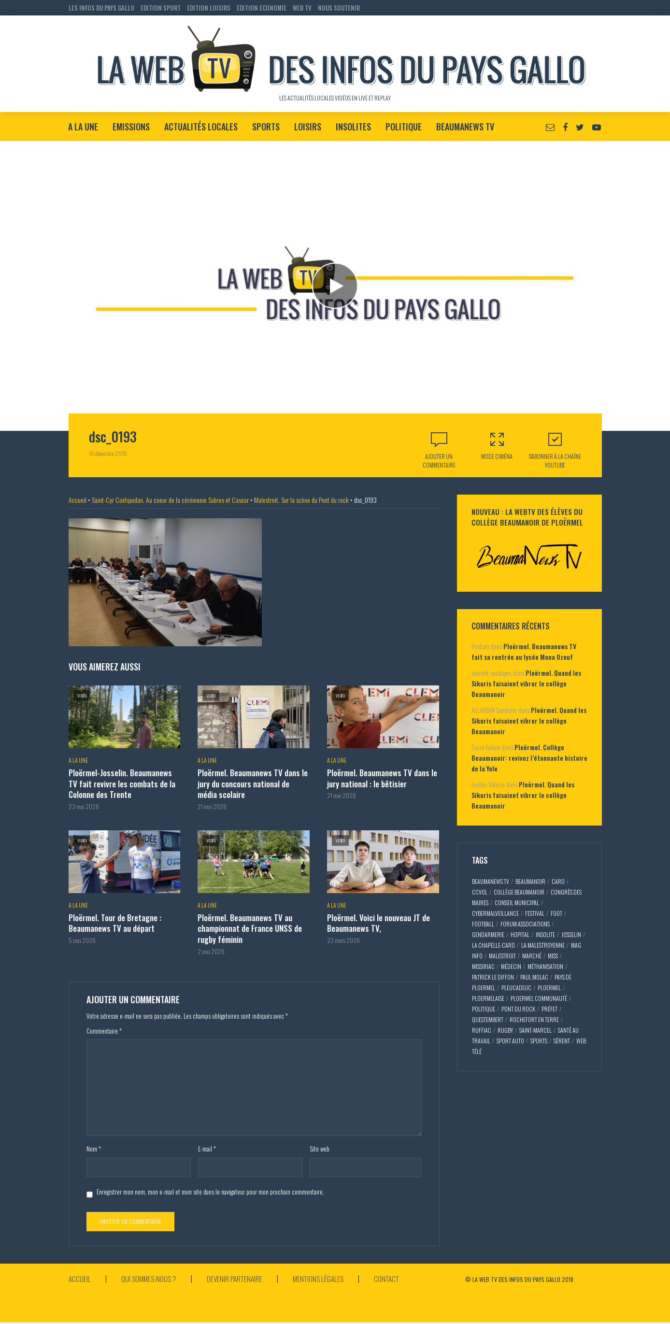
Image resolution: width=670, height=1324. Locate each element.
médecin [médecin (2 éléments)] (511, 966)
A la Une (83, 126)
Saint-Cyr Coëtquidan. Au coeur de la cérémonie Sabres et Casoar (170, 500)
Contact (396, 1275)
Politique (403, 126)
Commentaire (104, 1028)
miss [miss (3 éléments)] (553, 956)
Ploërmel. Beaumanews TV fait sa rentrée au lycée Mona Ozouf (523, 651)
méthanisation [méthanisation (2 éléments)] (545, 966)
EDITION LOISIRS (208, 8)
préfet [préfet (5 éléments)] (549, 1009)
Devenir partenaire (240, 1275)
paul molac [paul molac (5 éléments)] (534, 977)
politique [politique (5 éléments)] (483, 1009)
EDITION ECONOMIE (261, 8)
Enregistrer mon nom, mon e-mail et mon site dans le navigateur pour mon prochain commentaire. (210, 1189)
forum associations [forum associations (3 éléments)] (525, 924)
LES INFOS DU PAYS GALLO (101, 8)
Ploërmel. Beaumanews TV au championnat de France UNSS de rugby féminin (250, 926)
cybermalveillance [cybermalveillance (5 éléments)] (495, 913)
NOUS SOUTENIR (339, 8)
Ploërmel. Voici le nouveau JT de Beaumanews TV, (377, 921)
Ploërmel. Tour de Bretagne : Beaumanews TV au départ (115, 921)
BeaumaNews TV (465, 126)
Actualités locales (201, 126)
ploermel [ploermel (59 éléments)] (549, 987)
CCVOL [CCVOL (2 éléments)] (479, 892)
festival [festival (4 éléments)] (534, 913)
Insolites (353, 126)
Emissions (131, 126)
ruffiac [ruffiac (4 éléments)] (481, 1030)
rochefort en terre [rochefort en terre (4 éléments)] (534, 1019)
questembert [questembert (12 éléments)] (487, 1019)
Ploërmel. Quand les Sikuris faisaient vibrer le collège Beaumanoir (526, 683)
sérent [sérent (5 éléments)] (562, 1041)
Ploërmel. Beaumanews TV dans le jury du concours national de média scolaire (251, 783)
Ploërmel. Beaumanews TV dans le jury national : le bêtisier (381, 778)
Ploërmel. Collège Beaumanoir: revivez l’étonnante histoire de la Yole (529, 757)
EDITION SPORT (161, 8)
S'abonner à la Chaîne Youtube (555, 450)
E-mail (207, 1146)
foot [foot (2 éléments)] (556, 913)
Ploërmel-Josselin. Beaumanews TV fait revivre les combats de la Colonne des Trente (124, 783)
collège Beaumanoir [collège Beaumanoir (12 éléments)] (519, 892)
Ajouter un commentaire (439, 460)
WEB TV (302, 8)
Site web (319, 1146)
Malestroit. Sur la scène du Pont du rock (301, 500)
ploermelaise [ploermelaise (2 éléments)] (488, 998)
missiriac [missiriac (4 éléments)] (483, 966)
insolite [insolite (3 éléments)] (545, 934)
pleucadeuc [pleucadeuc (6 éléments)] (516, 987)
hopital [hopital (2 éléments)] (520, 934)
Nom (93, 1146)
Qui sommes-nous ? (151, 1275)
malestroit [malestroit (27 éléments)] (502, 956)
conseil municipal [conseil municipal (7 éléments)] (517, 902)
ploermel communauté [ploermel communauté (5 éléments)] (539, 998)
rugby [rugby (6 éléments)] (505, 1030)
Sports (266, 126)
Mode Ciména (497, 445)
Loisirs (307, 126)
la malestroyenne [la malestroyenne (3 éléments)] (543, 945)
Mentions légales (325, 1275)
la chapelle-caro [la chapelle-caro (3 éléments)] (493, 945)
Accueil (77, 500)
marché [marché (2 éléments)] (532, 956)
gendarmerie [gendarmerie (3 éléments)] (488, 934)
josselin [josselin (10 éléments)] (571, 934)
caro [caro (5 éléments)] (558, 881)
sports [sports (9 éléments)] (538, 1041)
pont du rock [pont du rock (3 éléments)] (518, 1009)
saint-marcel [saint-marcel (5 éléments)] (535, 1030)
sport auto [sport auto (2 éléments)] (510, 1041)
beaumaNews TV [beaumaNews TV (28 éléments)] (490, 881)
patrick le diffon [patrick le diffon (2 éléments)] (493, 977)
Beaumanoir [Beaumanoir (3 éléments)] (530, 881)
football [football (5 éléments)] (483, 924)
